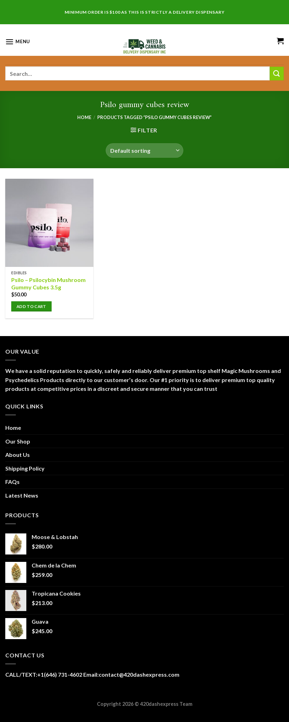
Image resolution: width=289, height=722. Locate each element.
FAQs (12, 481)
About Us (17, 454)
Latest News (21, 495)
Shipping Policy (25, 468)
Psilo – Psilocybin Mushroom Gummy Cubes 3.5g (48, 283)
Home (84, 117)
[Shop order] (144, 150)
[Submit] (277, 73)
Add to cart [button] (31, 306)
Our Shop (17, 441)
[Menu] (17, 41)
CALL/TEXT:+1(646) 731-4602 (44, 674)
